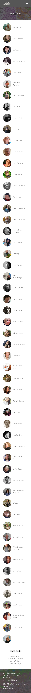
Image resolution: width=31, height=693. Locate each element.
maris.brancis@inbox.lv (10, 680)
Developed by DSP (8, 689)
